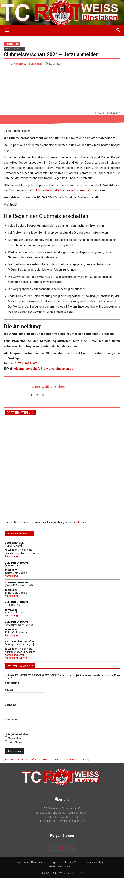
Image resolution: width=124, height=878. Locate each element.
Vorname (10, 704)
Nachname (11, 719)
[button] (6, 30)
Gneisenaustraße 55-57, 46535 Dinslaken (62, 812)
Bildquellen (55, 862)
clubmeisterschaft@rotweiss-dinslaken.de (62, 190)
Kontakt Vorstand (94, 862)
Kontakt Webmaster (60, 866)
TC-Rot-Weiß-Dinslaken (29, 63)
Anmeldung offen (15, 654)
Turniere (12, 44)
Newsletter (13, 738)
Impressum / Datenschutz (31, 862)
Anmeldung (11, 556)
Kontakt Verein (73, 862)
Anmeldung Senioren (16, 657)
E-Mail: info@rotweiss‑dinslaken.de (62, 821)
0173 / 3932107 (25, 363)
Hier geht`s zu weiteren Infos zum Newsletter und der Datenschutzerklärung (47, 759)
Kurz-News (13, 742)
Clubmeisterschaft (14, 49)
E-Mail (9, 690)
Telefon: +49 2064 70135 (62, 817)
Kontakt (82, 522)
